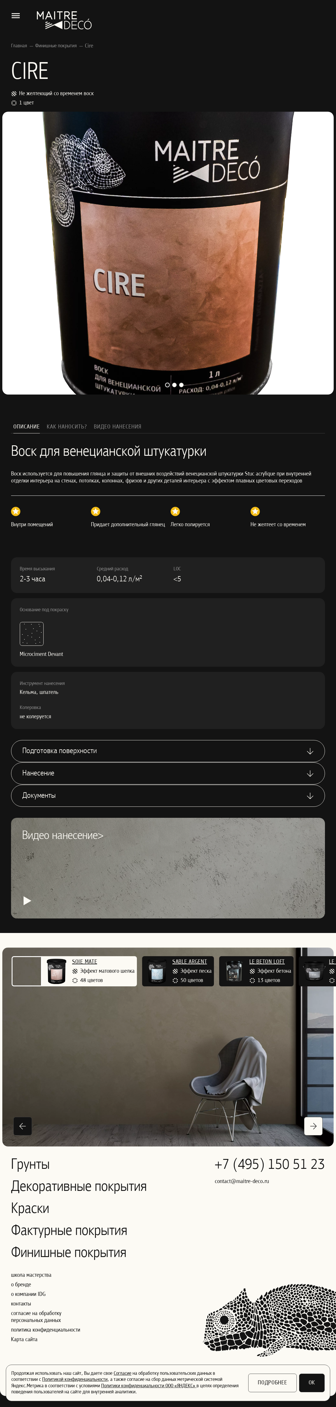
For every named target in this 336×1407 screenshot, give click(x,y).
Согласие (122, 1373)
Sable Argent (189, 962)
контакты (21, 1304)
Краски (30, 1209)
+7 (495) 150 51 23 (270, 1165)
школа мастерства (31, 1275)
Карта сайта (24, 1340)
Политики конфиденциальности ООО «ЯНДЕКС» (148, 1386)
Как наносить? (67, 427)
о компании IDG (28, 1294)
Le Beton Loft (267, 962)
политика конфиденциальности (45, 1330)
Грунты (30, 1165)
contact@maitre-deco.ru (242, 1181)
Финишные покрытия (56, 46)
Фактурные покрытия (69, 1231)
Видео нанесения (117, 427)
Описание (26, 427)
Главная (19, 46)
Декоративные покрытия (79, 1187)
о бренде (21, 1285)
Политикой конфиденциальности (75, 1379)
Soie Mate (84, 962)
